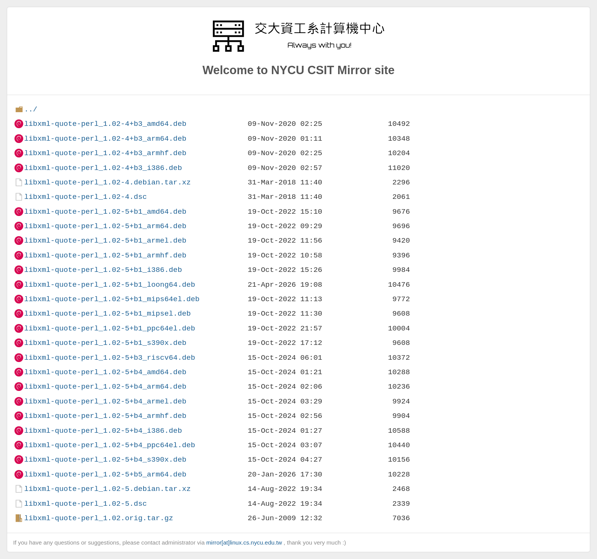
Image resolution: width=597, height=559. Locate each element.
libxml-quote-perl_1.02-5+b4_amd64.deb (105, 372)
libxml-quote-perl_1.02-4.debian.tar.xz (107, 182)
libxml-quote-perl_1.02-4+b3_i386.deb (103, 168)
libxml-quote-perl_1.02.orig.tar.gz (98, 518)
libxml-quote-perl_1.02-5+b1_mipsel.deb (107, 313)
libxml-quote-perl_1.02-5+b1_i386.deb (103, 270)
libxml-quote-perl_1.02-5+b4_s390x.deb (105, 459)
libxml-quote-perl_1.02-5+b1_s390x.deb (105, 343)
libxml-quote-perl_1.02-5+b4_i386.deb (103, 431)
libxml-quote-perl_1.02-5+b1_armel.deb (105, 240)
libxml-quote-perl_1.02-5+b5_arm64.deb (105, 474)
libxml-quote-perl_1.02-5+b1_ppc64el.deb (109, 328)
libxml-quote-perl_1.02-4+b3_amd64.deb (105, 124)
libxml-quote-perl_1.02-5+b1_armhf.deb (105, 255)
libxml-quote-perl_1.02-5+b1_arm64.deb (105, 226)
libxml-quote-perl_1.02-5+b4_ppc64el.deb (109, 445)
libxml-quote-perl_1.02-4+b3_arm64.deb (105, 138)
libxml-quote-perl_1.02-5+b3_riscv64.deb (109, 358)
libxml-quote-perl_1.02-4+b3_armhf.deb (105, 153)
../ (30, 109)
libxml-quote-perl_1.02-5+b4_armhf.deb (105, 416)
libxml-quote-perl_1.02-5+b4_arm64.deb (105, 386)
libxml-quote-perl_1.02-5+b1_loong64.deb (109, 285)
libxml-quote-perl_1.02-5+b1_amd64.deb (105, 211)
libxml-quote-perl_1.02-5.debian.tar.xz (107, 489)
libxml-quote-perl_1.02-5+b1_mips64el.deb (112, 299)
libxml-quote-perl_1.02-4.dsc (85, 197)
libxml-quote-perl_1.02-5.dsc (85, 504)
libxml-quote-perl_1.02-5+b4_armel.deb (105, 401)
